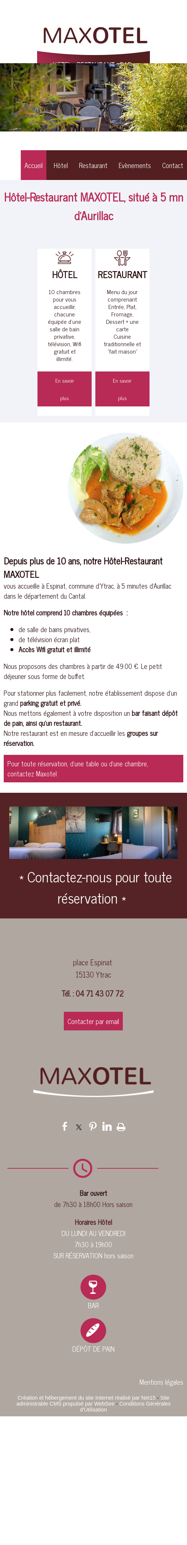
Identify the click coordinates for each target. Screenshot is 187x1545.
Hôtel (61, 165)
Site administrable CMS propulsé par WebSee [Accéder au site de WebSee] (93, 1401)
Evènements (135, 165)
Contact (172, 165)
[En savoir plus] (64, 388)
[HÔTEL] (64, 258)
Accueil (33, 165)
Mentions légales (161, 1381)
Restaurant (93, 165)
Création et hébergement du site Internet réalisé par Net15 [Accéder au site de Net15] (86, 1398)
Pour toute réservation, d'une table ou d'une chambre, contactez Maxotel (77, 768)
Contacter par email (93, 1021)
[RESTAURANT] (122, 258)
